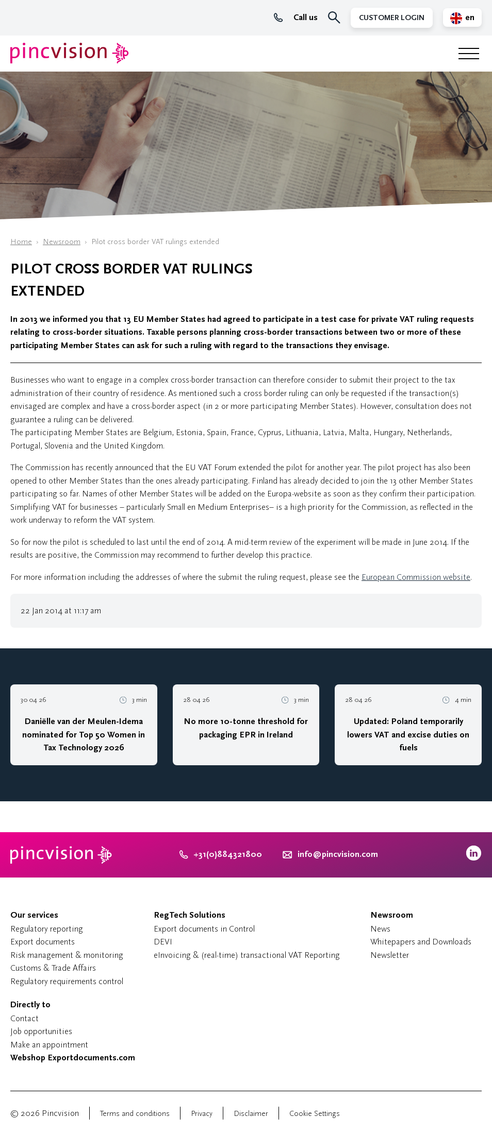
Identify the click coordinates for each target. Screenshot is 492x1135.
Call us (296, 17)
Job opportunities (41, 1031)
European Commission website (416, 577)
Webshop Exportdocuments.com (72, 1058)
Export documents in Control (204, 929)
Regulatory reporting (46, 929)
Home (21, 241)
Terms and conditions (135, 1113)
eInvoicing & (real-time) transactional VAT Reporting (247, 955)
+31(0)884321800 (220, 854)
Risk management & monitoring (66, 955)
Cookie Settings (314, 1113)
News (380, 929)
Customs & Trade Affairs (53, 968)
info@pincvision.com (338, 854)
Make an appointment (49, 1045)
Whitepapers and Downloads (420, 942)
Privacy (201, 1113)
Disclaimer (251, 1113)
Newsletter (389, 955)
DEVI (163, 942)
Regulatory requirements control (66, 981)
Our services (34, 915)
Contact (24, 1018)
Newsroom (61, 241)
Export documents (42, 942)
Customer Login (391, 17)
